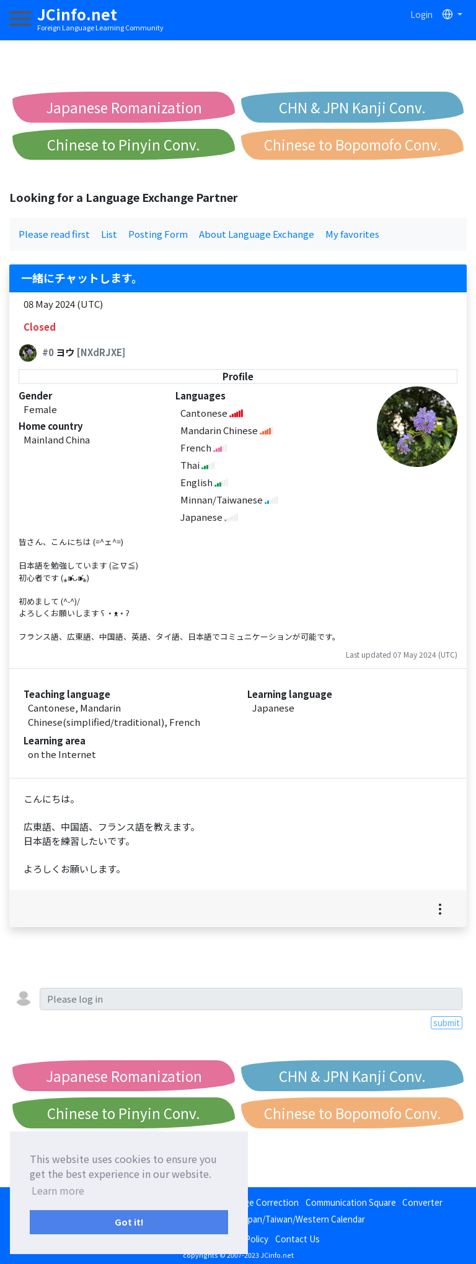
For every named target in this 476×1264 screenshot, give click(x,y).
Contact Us (297, 1238)
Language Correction (257, 1202)
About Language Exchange (256, 233)
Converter (422, 1202)
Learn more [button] (58, 1190)
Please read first (54, 233)
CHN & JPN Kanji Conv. (352, 107)
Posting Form (158, 233)
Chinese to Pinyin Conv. (123, 144)
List (109, 233)
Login (421, 14)
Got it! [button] (129, 1221)
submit (446, 1022)
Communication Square (351, 1202)
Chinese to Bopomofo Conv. (352, 144)
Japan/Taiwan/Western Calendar (302, 1219)
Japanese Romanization (124, 107)
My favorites (352, 233)
